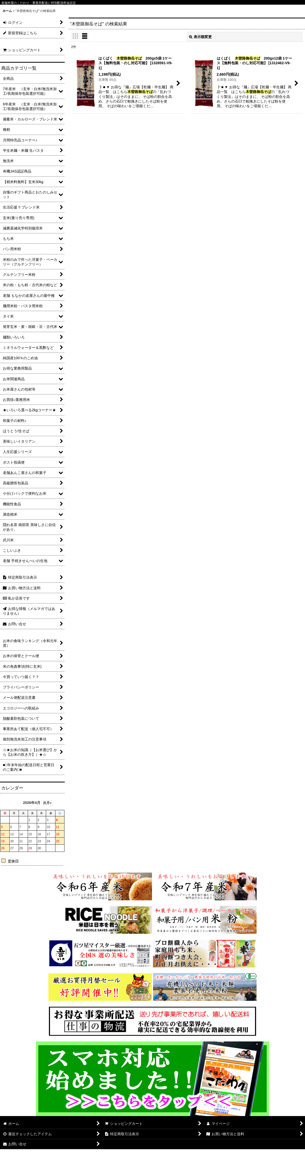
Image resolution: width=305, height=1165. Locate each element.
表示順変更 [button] (200, 37)
